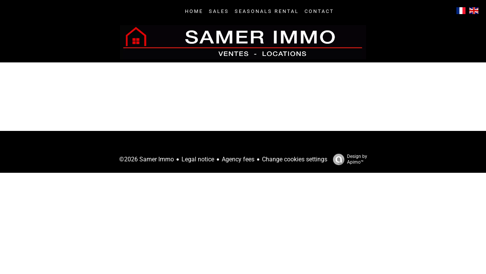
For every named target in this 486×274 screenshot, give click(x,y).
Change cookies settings (294, 159)
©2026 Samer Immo (146, 159)
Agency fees (238, 159)
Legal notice (197, 159)
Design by (348, 159)
